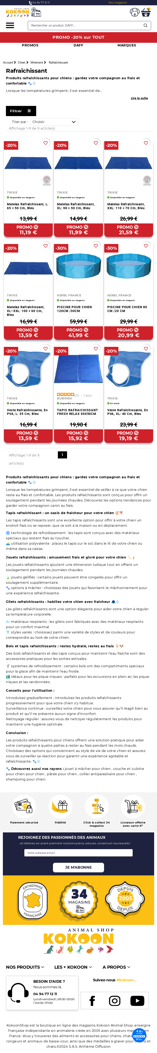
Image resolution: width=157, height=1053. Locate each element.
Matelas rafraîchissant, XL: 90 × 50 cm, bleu (76, 206)
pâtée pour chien (62, 774)
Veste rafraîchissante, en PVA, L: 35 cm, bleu (27, 412)
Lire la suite (139, 98)
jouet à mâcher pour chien (88, 769)
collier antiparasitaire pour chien (108, 774)
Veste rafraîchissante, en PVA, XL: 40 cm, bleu (127, 412)
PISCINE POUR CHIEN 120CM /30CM (74, 309)
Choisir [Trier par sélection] (55, 121)
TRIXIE (12, 192)
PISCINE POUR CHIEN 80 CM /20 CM (127, 309)
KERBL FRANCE (69, 295)
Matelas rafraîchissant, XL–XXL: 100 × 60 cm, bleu (26, 311)
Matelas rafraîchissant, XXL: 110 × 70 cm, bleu (126, 206)
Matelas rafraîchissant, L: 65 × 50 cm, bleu (27, 206)
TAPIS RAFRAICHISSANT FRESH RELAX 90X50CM (77, 412)
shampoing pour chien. (26, 779)
